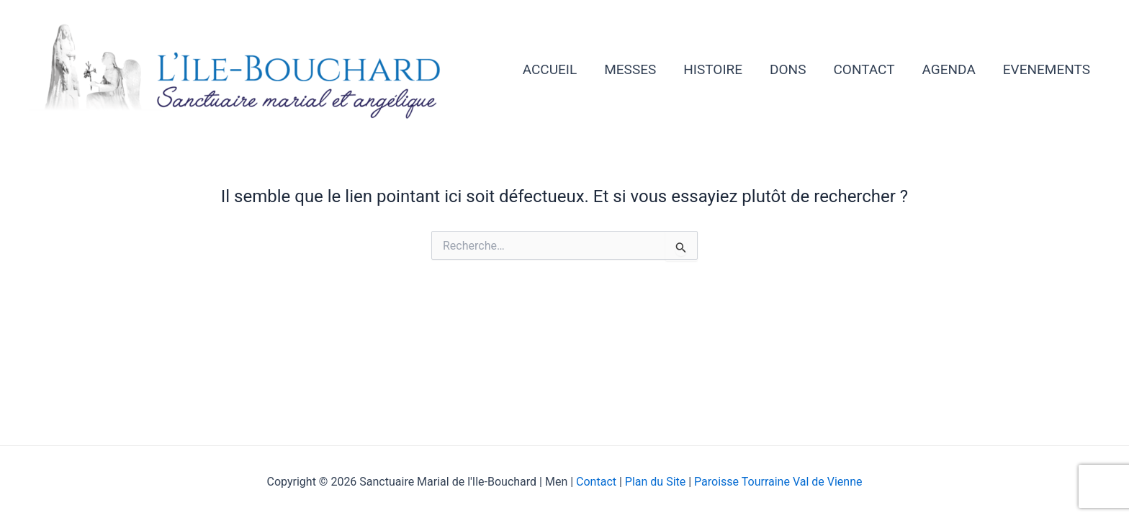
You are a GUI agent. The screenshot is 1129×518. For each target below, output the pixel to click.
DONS (788, 69)
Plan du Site (655, 482)
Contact (597, 482)
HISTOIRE (712, 69)
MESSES (630, 69)
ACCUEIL (550, 69)
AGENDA (949, 69)
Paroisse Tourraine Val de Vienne (778, 482)
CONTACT (863, 69)
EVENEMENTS (1046, 69)
